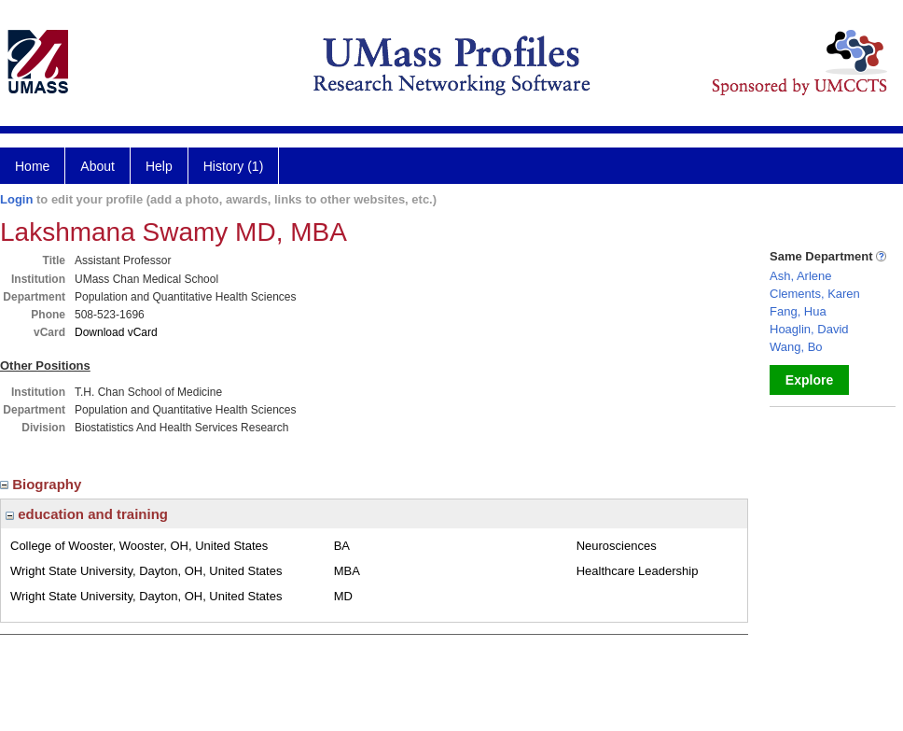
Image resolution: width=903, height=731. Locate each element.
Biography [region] (43, 484)
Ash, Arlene (801, 276)
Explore (809, 380)
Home (32, 166)
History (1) (233, 166)
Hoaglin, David (809, 329)
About (97, 166)
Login (16, 199)
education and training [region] (87, 514)
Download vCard (116, 332)
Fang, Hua (798, 311)
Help (159, 166)
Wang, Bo (796, 347)
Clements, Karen (815, 294)
